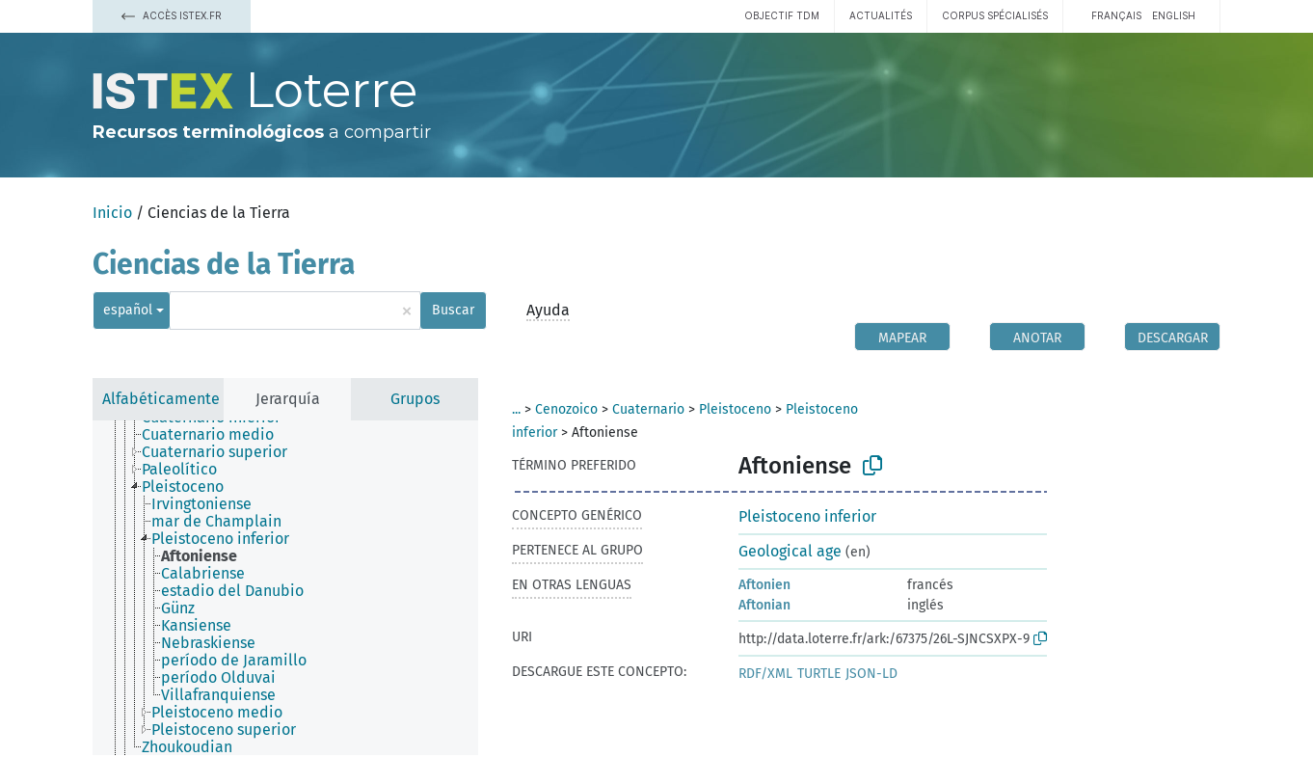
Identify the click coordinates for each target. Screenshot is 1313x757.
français (1116, 15)
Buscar (453, 310)
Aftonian (764, 605)
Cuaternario (648, 409)
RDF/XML (765, 673)
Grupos (415, 399)
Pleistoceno (735, 409)
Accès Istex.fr (171, 15)
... (516, 409)
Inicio (112, 212)
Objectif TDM (781, 15)
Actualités (880, 15)
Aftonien (764, 585)
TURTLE (819, 673)
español (127, 310)
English (1173, 15)
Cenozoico (566, 409)
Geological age (790, 551)
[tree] (285, 587)
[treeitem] (216, 435)
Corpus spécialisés (995, 15)
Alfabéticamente (161, 399)
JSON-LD (871, 673)
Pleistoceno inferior (807, 516)
